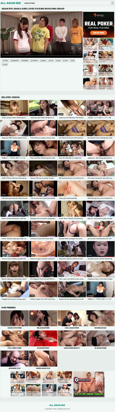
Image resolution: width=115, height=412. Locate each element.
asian (6, 60)
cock (66, 60)
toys (59, 60)
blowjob (25, 60)
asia (5, 64)
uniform (35, 60)
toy (73, 60)
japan (44, 60)
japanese (16, 60)
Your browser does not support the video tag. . (41, 34)
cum (51, 60)
